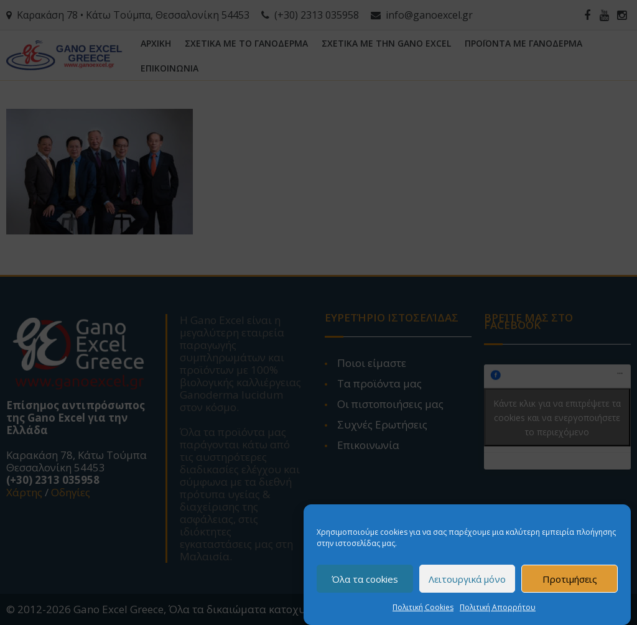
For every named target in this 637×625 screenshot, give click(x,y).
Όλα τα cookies (365, 579)
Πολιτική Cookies (423, 608)
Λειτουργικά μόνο (467, 579)
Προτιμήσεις (569, 579)
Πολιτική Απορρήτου (498, 608)
